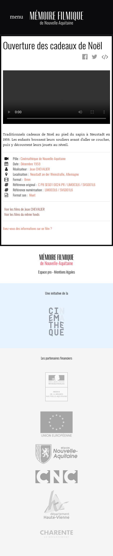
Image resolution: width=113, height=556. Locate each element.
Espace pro (45, 272)
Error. (56, 97)
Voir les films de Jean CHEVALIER (24, 209)
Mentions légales (64, 272)
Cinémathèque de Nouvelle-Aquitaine (43, 158)
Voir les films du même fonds (21, 214)
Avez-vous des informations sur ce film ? (27, 228)
